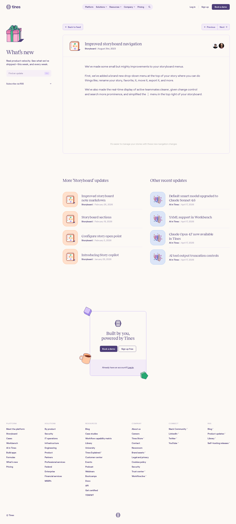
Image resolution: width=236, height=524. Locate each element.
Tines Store (138, 438)
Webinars (89, 471)
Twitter (173, 438)
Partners (49, 457)
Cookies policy (139, 462)
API (87, 485)
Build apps (11, 452)
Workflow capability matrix (98, 438)
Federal (48, 466)
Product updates (216, 433)
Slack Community (178, 429)
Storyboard (11, 433)
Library (88, 443)
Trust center (138, 471)
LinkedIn (174, 433)
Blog (87, 429)
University (90, 448)
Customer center (93, 457)
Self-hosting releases (219, 443)
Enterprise (50, 471)
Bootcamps (91, 476)
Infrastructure (52, 443)
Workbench (12, 443)
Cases (9, 438)
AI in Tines (11, 448)
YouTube (173, 443)
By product (50, 429)
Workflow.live (139, 476)
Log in (131, 367)
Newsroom (137, 448)
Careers (135, 433)
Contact (136, 443)
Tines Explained (93, 452)
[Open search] (149, 7)
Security (49, 433)
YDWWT (89, 495)
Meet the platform (15, 429)
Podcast (89, 466)
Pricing (9, 466)
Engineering (50, 448)
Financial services (53, 476)
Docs (87, 481)
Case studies (91, 433)
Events (88, 462)
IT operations (51, 438)
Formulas (10, 457)
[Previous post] (209, 27)
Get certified (91, 490)
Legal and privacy (140, 457)
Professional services (55, 462)
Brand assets (138, 452)
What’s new (12, 462)
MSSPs (48, 481)
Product (49, 452)
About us (136, 429)
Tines (11, 515)
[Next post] (223, 27)
